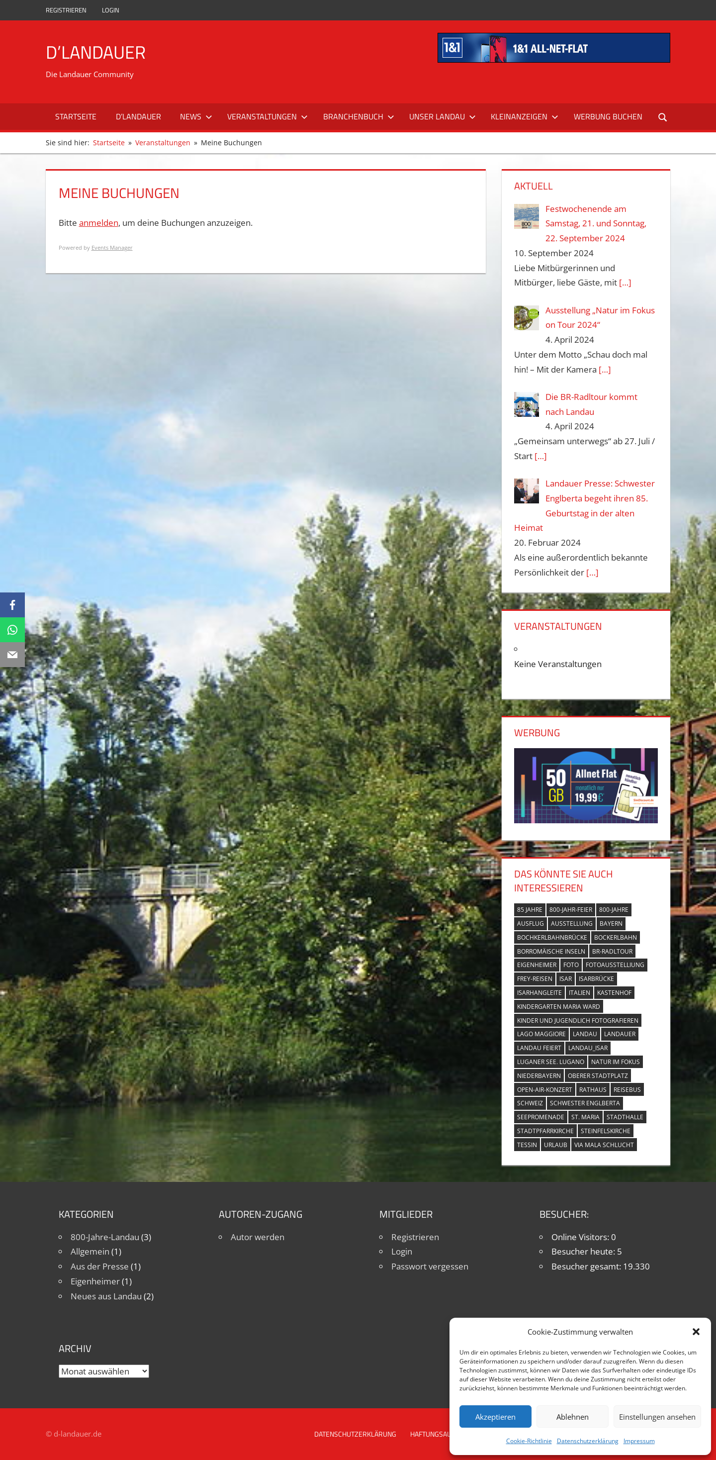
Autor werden (257, 1237)
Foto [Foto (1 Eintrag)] (571, 965)
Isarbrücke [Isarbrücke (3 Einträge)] (596, 978)
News (196, 116)
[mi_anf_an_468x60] (554, 59)
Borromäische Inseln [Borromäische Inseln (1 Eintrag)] (551, 951)
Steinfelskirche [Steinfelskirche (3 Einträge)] (605, 1131)
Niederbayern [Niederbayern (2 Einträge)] (539, 1075)
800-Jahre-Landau (105, 1237)
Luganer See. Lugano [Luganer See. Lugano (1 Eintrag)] (550, 1062)
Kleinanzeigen (524, 116)
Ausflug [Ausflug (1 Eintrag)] (530, 923)
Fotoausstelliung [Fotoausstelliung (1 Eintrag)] (615, 965)
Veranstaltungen (267, 116)
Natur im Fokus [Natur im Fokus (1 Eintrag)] (615, 1062)
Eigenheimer (95, 1281)
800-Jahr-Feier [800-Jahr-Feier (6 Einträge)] (570, 909)
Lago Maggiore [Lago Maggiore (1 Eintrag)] (541, 1034)
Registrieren (66, 10)
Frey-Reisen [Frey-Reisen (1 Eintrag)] (534, 978)
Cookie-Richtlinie (529, 1441)
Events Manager (112, 247)
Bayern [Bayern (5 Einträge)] (611, 923)
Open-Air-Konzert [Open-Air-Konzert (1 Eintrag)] (544, 1089)
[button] (696, 1332)
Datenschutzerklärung (588, 1441)
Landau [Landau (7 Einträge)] (585, 1034)
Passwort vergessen (429, 1266)
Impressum (639, 1441)
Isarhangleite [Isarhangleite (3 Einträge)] (539, 992)
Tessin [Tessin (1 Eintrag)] (527, 1145)
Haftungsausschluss (447, 1434)
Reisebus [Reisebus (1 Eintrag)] (627, 1089)
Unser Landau (442, 116)
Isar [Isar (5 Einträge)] (565, 978)
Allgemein (90, 1251)
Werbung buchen (608, 116)
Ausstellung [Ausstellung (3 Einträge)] (572, 923)
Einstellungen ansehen (657, 1417)
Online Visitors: (581, 1237)
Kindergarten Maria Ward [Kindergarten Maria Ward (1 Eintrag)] (558, 1006)
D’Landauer (96, 52)
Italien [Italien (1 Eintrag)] (579, 992)
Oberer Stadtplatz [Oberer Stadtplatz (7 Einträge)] (598, 1075)
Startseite (75, 116)
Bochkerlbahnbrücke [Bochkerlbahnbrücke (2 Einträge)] (552, 937)
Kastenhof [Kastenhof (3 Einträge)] (614, 992)
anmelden (98, 222)
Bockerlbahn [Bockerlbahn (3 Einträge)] (615, 937)
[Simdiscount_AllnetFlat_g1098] (585, 820)
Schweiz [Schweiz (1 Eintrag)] (530, 1103)
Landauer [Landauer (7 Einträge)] (619, 1034)
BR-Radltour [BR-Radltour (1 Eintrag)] (612, 951)
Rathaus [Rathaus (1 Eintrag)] (593, 1089)
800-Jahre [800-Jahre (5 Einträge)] (613, 909)
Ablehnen (572, 1417)
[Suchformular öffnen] (663, 116)
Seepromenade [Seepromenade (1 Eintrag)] (540, 1117)
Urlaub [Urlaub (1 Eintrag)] (555, 1145)
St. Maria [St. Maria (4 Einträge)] (585, 1117)
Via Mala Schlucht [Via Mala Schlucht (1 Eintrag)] (604, 1145)
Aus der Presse (100, 1266)
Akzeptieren (495, 1417)
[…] (625, 282)
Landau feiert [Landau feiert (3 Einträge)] (539, 1048)
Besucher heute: (584, 1251)
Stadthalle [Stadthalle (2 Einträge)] (625, 1117)
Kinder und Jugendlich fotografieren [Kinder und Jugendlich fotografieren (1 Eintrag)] (577, 1020)
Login (110, 10)
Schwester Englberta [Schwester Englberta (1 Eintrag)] (585, 1103)
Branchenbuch (358, 116)
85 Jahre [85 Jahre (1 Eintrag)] (529, 909)
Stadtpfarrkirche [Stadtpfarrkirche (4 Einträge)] (545, 1131)
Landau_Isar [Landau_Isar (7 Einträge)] (588, 1048)
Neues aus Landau (106, 1296)
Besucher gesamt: (587, 1266)
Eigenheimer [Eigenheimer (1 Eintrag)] (536, 965)
